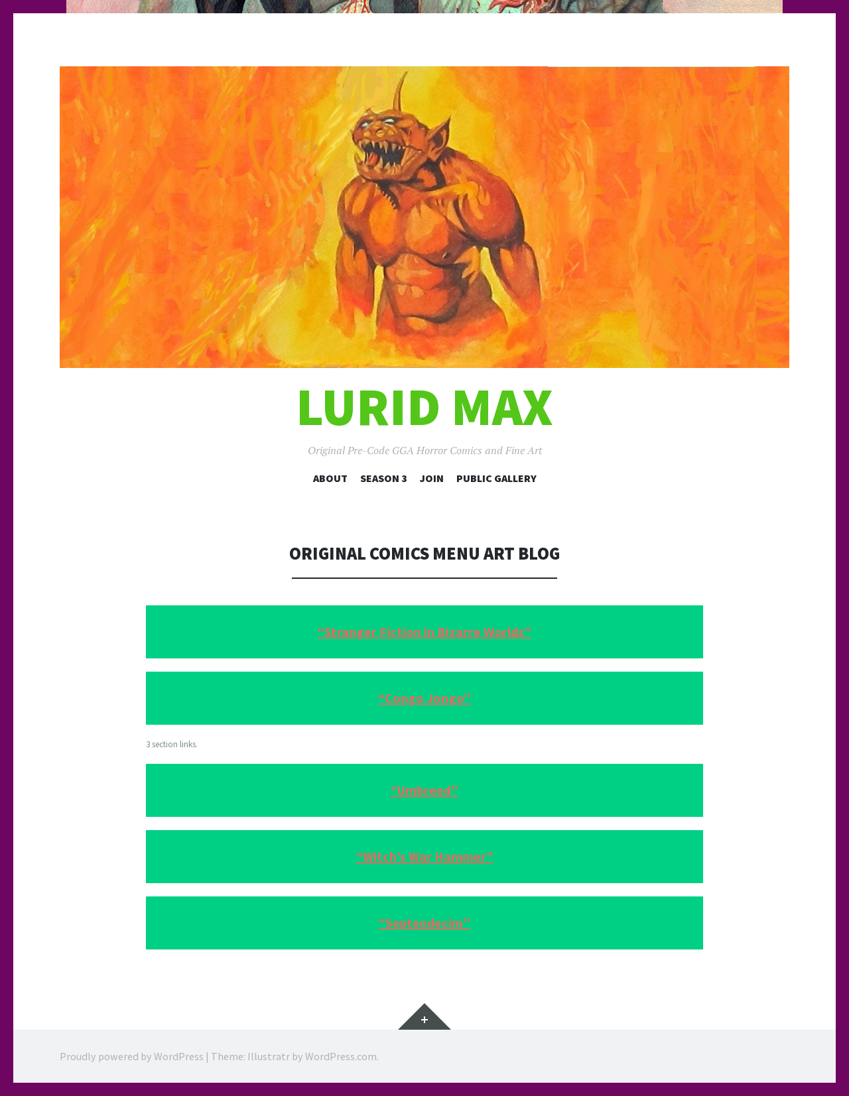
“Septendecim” (424, 922)
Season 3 (383, 478)
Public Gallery (496, 478)
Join (432, 478)
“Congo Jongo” (424, 698)
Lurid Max (424, 407)
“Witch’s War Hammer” (424, 856)
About (330, 478)
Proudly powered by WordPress (132, 1056)
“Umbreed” (424, 790)
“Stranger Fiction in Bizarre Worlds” (424, 631)
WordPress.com (341, 1056)
